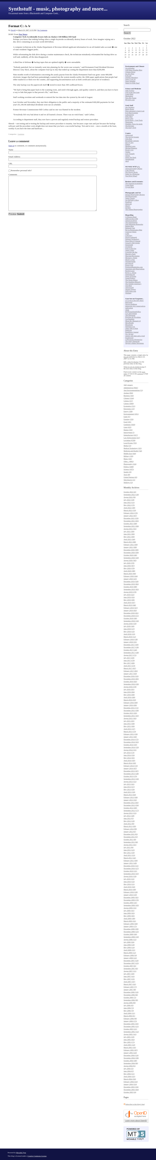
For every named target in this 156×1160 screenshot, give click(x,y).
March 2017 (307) (130, 668)
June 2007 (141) (129, 976)
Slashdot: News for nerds (134, 124)
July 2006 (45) (129, 1005)
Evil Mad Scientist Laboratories (131, 114)
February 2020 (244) (131, 576)
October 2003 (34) (130, 1092)
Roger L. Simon (130, 273)
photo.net (128, 204)
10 (129, 50)
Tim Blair (128, 286)
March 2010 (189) (130, 889)
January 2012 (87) (130, 831)
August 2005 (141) (130, 1034)
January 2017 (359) (130, 673)
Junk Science (129, 90)
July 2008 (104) (129, 942)
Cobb (127, 233)
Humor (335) (128, 430)
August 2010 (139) (130, 876)
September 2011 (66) (131, 842)
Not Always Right (131, 172)
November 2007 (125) (131, 963)
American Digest (131, 220)
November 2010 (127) (131, 868)
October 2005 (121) (130, 1029)
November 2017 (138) (131, 647)
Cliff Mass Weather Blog (133, 70)
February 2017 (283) (131, 671)
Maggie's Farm (130, 254)
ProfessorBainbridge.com (134, 267)
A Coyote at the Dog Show (134, 300)
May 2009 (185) (129, 916)
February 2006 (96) (130, 1018)
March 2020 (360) (130, 573)
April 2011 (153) (129, 855)
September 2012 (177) (131, 810)
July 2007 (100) (129, 974)
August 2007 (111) (130, 971)
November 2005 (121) (131, 1026)
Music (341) (128, 459)
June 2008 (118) (129, 945)
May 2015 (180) (129, 726)
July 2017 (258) (129, 658)
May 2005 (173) (129, 1042)
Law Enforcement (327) (132, 438)
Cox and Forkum (131, 313)
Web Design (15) (129, 480)
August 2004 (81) (130, 1066)
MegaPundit (129, 323)
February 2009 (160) (131, 924)
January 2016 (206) (130, 705)
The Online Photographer (134, 209)
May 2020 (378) (129, 568)
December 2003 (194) (131, 1087)
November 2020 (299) (131, 552)
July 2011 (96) (129, 847)
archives (140, 374)
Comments (13, 174)
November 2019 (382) (131, 584)
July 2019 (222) (129, 594)
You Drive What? (131, 176)
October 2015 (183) (130, 713)
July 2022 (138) (129, 500)
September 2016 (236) (131, 684)
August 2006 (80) (130, 1003)
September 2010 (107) (131, 874)
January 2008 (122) (130, 958)
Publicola (128, 330)
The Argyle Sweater (132, 137)
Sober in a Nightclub (132, 174)
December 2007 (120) (131, 960)
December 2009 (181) (131, 897)
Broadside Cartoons (132, 141)
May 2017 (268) (129, 663)
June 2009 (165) (129, 913)
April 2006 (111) (129, 1013)
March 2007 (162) (130, 984)
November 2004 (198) (131, 1058)
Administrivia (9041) (131, 388)
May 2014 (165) (129, 758)
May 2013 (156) (129, 789)
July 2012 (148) (129, 816)
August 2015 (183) (130, 718)
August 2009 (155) (130, 908)
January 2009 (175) (130, 926)
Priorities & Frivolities (133, 317)
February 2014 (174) (131, 766)
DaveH (13, 30)
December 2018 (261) (131, 613)
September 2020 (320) (131, 558)
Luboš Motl (129, 94)
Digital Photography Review (135, 194)
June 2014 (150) (129, 755)
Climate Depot (130, 72)
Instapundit (129, 245)
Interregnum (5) (129, 432)
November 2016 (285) (131, 679)
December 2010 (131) (131, 866)
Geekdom (21, 134)
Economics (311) (129, 406)
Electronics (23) (129, 409)
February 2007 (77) (130, 987)
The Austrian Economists (134, 183)
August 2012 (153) (130, 813)
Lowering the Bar (131, 252)
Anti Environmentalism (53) (133, 390)
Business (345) (129, 395)
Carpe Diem (129, 185)
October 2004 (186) (130, 1061)
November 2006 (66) (131, 995)
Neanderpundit (130, 261)
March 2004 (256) (130, 1079)
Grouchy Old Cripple (132, 243)
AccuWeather (130, 68)
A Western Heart (131, 217)
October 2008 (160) (130, 934)
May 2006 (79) (129, 1010)
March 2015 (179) (130, 731)
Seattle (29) (128, 472)
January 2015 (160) (130, 737)
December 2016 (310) (131, 676)
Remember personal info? (21, 170)
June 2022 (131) (129, 502)
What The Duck (130, 157)
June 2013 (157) (129, 787)
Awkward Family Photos (133, 168)
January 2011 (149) (130, 863)
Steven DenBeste (131, 304)
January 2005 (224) (130, 1053)
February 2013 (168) (131, 797)
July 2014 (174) (129, 752)
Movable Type (21, 1152)
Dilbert (127, 144)
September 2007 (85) (131, 968)
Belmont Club (130, 228)
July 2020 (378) (129, 563)
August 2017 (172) (130, 655)
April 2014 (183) (129, 760)
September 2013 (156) (131, 779)
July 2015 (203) (129, 721)
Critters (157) (128, 401)
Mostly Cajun (130, 259)
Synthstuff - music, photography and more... (58, 9)
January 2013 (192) (130, 800)
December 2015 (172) (131, 708)
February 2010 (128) (131, 892)
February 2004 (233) (131, 1082)
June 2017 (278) (129, 660)
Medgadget (129, 96)
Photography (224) (130, 464)
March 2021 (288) (130, 542)
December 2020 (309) (131, 550)
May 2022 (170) (129, 505)
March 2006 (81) (129, 1016)
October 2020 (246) (130, 555)
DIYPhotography (131, 196)
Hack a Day (129, 118)
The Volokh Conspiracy (133, 284)
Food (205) (127, 422)
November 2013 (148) (131, 774)
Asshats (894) (128, 393)
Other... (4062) (129, 461)
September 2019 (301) (131, 589)
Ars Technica (129, 107)
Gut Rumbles (129, 319)
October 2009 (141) (130, 903)
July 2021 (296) (129, 531)
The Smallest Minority (133, 282)
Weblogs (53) (128, 482)
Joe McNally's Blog (132, 200)
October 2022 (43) (130, 492)
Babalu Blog (129, 226)
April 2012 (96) (129, 824)
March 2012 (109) (130, 826)
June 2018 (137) (129, 629)
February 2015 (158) (131, 734)
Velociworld (129, 287)
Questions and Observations (134, 269)
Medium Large (130, 146)
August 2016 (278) (130, 687)
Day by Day (129, 142)
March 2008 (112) (130, 953)
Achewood (129, 135)
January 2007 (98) (130, 989)
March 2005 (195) (130, 1047)
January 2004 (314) (130, 1084)
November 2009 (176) (131, 900)
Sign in (11, 145)
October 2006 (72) (130, 997)
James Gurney (130, 198)
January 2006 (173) (130, 1021)
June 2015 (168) (129, 723)
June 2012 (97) (129, 818)
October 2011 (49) (130, 839)
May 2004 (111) (129, 1074)
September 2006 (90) (131, 1000)
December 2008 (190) (131, 929)
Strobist (128, 207)
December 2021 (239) (131, 518)
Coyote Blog (129, 187)
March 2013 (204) (130, 795)
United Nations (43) (130, 477)
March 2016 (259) (130, 700)
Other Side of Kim (131, 328)
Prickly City (129, 150)
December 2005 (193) (131, 1024)
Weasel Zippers (130, 289)
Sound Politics (130, 278)
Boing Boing (129, 109)
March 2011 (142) (130, 858)
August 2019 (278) (130, 592)
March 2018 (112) (130, 637)
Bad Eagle (128, 302)
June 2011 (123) (129, 850)
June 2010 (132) (129, 881)
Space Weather (130, 81)
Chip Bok (128, 139)
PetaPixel (128, 202)
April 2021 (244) (129, 539)
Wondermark (129, 159)
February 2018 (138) (131, 639)
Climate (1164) (129, 398)
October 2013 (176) (130, 776)
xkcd (127, 161)
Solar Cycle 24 (130, 79)
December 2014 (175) (131, 739)
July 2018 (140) (129, 626)
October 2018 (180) (130, 618)
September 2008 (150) (131, 937)
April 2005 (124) (129, 1045)
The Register (129, 126)
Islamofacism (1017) (131, 435)
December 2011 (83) (131, 834)
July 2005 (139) (129, 1037)
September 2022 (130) (131, 494)
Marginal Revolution (132, 256)
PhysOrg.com (130, 100)
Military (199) (128, 456)
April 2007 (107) (129, 982)
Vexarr (127, 155)
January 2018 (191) (130, 642)
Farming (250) (129, 419)
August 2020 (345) (130, 560)
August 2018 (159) (130, 623)
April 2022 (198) (129, 508)
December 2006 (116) (131, 992)
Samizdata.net (130, 274)
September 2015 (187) (131, 716)
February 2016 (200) (131, 702)
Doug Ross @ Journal (132, 241)
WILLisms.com (130, 291)
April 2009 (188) (129, 918)
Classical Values (131, 232)
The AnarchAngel (131, 222)
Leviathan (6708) (129, 440)
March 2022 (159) (130, 510)
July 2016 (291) (129, 689)
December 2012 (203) (131, 802)
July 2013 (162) (129, 784)
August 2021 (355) (130, 529)
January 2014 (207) (130, 768)
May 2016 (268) (129, 695)
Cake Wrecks (129, 170)
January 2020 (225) (130, 579)
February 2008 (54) (130, 955)
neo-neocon (129, 263)
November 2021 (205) (131, 521)
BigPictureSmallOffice (133, 312)
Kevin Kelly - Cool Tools (134, 120)
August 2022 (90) (130, 497)
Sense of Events (130, 276)
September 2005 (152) (131, 1032)
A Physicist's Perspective (133, 339)
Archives (135, 487)
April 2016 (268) (129, 697)
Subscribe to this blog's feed (135, 1104)
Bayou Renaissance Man (133, 230)
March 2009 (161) (130, 921)
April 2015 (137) (129, 729)
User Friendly (130, 154)
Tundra (127, 152)
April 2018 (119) (129, 634)
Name (11, 150)
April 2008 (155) (129, 950)
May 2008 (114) (129, 947)
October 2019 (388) (130, 587)
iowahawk (128, 246)
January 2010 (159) (130, 895)
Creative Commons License (37, 1156)
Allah (127, 310)
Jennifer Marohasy (131, 77)
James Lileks (129, 250)
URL (11, 163)
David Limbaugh (131, 237)
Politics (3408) (129, 467)
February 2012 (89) (130, 829)
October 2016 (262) (130, 681)
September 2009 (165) (131, 905)
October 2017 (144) (130, 650)
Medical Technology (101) (133, 448)
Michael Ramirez (131, 148)
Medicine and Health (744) (133, 451)
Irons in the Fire (130, 248)
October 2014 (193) (130, 745)
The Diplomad (130, 315)
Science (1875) (129, 469)
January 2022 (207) (130, 516)
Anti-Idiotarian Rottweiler (134, 224)
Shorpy (127, 206)
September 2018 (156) (131, 621)
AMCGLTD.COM (131, 219)
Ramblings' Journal (132, 332)
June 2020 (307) (129, 566)
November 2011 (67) (131, 837)
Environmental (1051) (131, 414)
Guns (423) (127, 427)
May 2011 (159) (129, 853)
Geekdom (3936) (129, 424)
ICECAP (128, 76)
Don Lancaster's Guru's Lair (134, 111)
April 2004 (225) (129, 1076)
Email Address (14, 156)
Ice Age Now (129, 74)
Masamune (129, 325)
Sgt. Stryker (129, 334)
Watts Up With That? (132, 83)
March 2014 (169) (130, 763)
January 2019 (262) (130, 610)
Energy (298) (128, 411)
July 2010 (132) (129, 879)
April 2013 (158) (129, 792)
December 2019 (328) (131, 581)
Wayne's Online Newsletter (134, 343)
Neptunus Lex (130, 326)
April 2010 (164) (129, 887)
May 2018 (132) (129, 631)
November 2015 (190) (131, 710)
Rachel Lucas (130, 271)
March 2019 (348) (130, 605)
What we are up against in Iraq (134, 367)
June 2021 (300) (129, 534)
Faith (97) (127, 417)
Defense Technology (132, 239)
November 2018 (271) (131, 616)
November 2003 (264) (131, 1089)
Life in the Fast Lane (132, 92)
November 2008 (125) (131, 931)
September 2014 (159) (131, 747)
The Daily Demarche (132, 341)
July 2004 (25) (129, 1068)
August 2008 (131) (130, 939)
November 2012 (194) (131, 805)
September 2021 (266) (131, 526)
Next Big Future (131, 98)
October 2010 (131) (130, 871)
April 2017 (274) (129, 666)
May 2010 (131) (129, 884)
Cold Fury (128, 235)
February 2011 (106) (131, 860)
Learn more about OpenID (136, 1121)
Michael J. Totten (131, 258)
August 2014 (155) (130, 750)
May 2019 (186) (129, 600)
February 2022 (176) (131, 513)
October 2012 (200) (130, 808)
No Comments (42, 30)
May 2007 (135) (129, 979)
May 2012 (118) (129, 821)
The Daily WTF (130, 128)
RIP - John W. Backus (131, 362)
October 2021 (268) (130, 523)
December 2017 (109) (131, 645)
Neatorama (129, 122)
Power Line (129, 265)
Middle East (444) (130, 453)
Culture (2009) (129, 403)
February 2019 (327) (131, 608)
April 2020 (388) (129, 571)
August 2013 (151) (130, 781)
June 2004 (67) (129, 1071)
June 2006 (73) (129, 1008)
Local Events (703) (130, 443)
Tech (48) (127, 474)
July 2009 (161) (129, 910)
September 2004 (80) (131, 1063)
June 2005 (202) (129, 1039)
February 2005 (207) (131, 1050)
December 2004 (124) (131, 1055)
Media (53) (127, 445)
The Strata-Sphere (131, 280)
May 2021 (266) (129, 537)
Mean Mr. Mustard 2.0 (133, 321)
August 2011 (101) (130, 845)
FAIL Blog (129, 116)
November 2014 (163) (131, 742)
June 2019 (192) (129, 597)
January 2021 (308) (130, 547)
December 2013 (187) (131, 771)
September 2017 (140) (131, 652)
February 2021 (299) (131, 544)
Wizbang (128, 293)
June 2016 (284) (129, 692)
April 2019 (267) (129, 602)
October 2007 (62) (130, 966)
